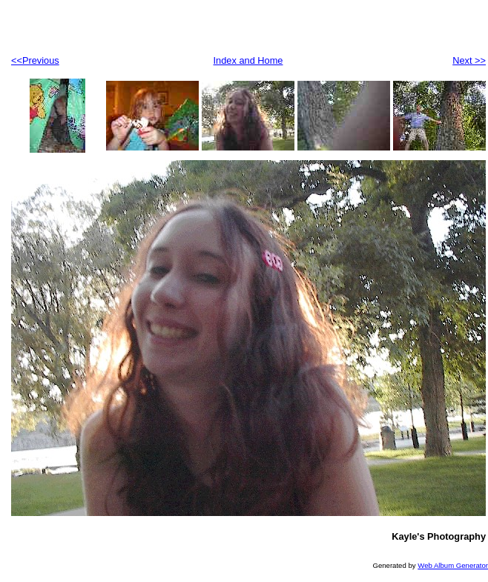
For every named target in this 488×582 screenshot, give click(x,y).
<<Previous (35, 60)
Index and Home (248, 60)
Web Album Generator (453, 565)
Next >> (469, 60)
